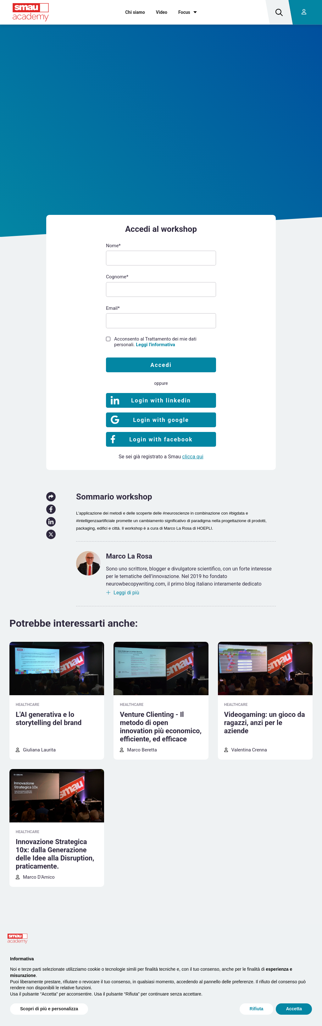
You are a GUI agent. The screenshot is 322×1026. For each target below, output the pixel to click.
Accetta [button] (294, 1008)
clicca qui (192, 457)
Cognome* (117, 277)
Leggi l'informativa (155, 344)
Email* (113, 308)
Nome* (113, 245)
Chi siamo (135, 12)
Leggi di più (126, 593)
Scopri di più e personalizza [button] (49, 1008)
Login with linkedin (161, 400)
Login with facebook (160, 439)
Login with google (161, 420)
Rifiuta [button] (257, 1008)
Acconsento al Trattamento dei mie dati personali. (155, 341)
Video (161, 12)
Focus (184, 12)
